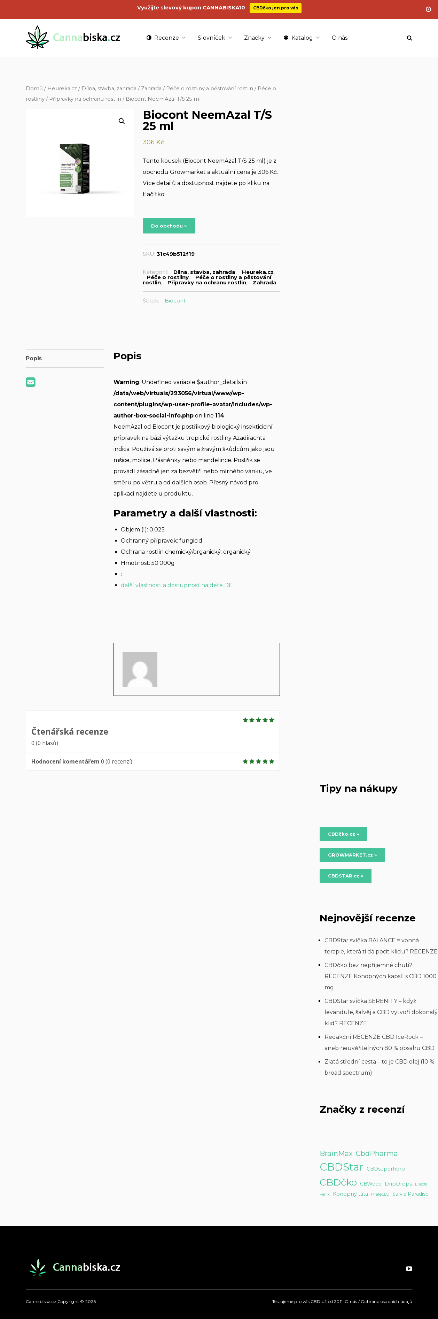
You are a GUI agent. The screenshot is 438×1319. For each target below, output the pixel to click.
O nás (339, 37)
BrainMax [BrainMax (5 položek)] (336, 1153)
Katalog (298, 37)
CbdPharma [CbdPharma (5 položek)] (377, 1153)
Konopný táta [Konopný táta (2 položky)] (350, 1194)
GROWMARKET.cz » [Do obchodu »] (352, 855)
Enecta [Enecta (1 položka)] (421, 1184)
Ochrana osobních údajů (386, 1301)
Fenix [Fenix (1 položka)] (325, 1194)
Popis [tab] (34, 358)
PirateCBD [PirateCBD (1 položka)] (380, 1194)
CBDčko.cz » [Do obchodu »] (343, 834)
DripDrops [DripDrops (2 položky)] (398, 1184)
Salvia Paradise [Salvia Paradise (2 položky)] (410, 1194)
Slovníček (211, 37)
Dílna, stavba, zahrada (108, 88)
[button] (122, 121)
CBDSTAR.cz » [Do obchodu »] (345, 876)
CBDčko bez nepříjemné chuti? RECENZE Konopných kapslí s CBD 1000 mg (380, 976)
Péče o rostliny (168, 277)
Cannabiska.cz (41, 1301)
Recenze (163, 37)
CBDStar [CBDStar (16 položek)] (341, 1167)
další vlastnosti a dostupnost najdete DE (177, 585)
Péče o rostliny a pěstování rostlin (209, 88)
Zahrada (151, 88)
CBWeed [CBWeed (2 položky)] (371, 1184)
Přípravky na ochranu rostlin (85, 99)
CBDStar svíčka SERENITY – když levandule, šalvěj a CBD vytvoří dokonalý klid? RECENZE (381, 1012)
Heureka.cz (62, 88)
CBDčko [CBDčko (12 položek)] (338, 1182)
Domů (34, 88)
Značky (254, 37)
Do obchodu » (169, 226)
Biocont (175, 300)
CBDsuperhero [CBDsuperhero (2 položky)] (386, 1169)
